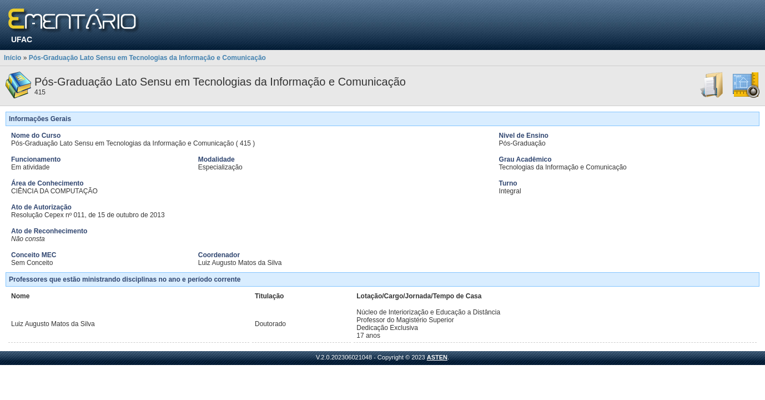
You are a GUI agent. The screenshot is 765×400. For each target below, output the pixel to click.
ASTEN (437, 357)
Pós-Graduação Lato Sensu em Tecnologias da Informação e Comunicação (147, 58)
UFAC (21, 39)
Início (12, 58)
